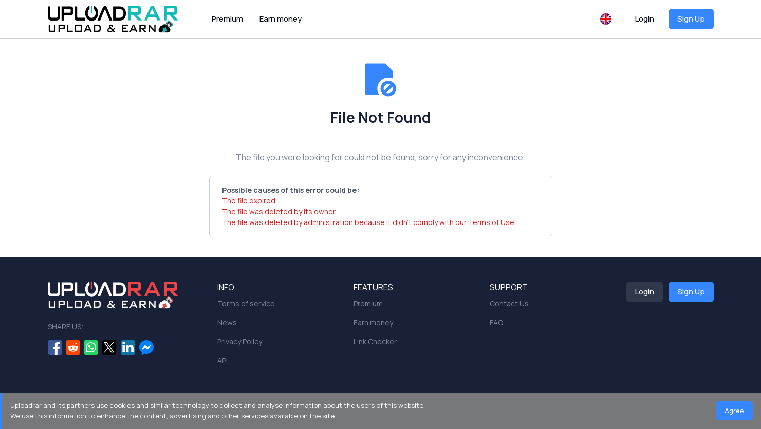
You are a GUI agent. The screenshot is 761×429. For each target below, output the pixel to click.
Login (644, 18)
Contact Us (509, 303)
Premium (227, 18)
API (222, 360)
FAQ (496, 322)
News (227, 322)
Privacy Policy (239, 341)
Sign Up (691, 18)
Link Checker (375, 341)
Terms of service (246, 303)
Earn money (280, 18)
